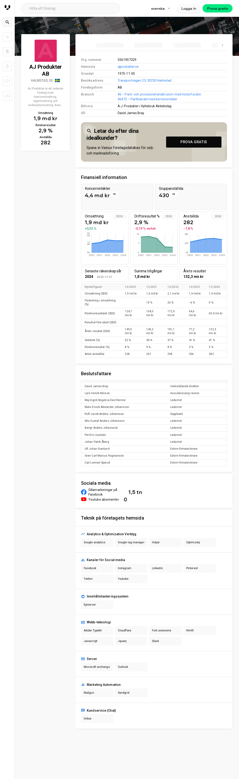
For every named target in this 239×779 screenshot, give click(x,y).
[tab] (109, 45)
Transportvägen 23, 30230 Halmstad (144, 80)
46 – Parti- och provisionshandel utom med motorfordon (159, 94)
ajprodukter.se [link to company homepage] (128, 66)
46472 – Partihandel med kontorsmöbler (147, 99)
